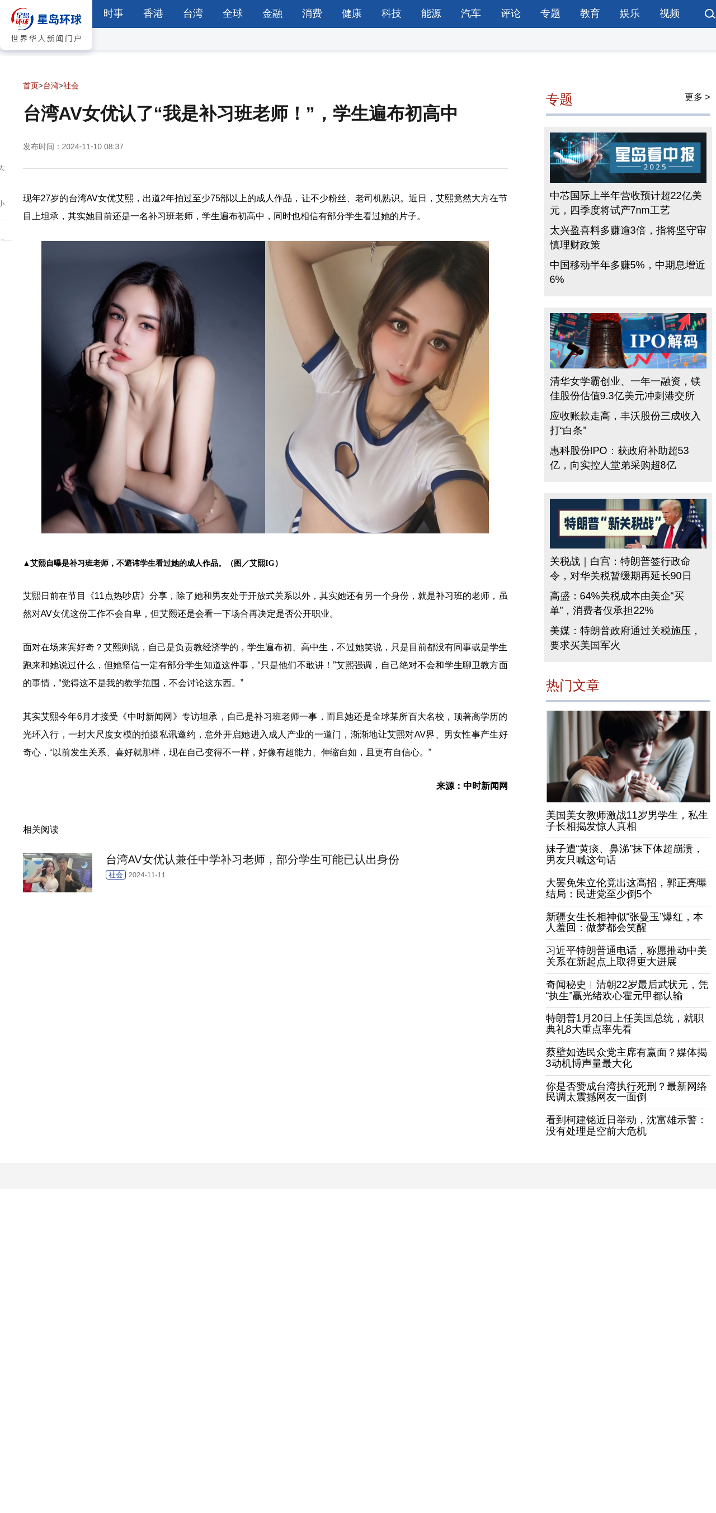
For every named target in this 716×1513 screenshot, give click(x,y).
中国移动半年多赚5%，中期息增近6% (627, 272)
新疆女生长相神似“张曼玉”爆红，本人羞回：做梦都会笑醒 (625, 922)
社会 (71, 85)
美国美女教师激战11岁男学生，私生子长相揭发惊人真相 (627, 821)
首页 (31, 85)
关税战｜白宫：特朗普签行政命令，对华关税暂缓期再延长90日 (621, 568)
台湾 (193, 13)
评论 (511, 13)
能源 (431, 13)
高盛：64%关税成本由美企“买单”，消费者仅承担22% (617, 603)
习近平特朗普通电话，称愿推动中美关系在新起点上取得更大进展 (626, 956)
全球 (233, 13)
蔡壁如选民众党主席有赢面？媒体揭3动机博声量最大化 (626, 1058)
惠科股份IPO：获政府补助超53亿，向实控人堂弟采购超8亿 (619, 458)
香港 (153, 13)
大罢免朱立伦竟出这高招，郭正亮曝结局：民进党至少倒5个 (626, 888)
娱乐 (630, 13)
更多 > (697, 97)
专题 (550, 13)
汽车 (471, 13)
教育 (590, 13)
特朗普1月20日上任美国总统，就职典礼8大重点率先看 (625, 1024)
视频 (670, 13)
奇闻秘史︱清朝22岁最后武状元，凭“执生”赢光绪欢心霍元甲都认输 (627, 990)
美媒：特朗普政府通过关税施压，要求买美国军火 (625, 638)
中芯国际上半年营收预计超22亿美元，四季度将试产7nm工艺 (626, 203)
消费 (312, 13)
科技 (391, 13)
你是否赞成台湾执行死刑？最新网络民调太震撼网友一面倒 (626, 1092)
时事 (113, 13)
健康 (352, 13)
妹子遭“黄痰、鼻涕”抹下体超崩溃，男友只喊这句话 (625, 854)
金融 (272, 13)
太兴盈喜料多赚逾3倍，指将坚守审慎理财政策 (628, 237)
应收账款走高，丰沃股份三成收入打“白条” (625, 423)
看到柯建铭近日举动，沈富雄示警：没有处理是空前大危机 (626, 1125)
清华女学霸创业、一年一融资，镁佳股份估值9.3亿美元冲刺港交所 (625, 388)
